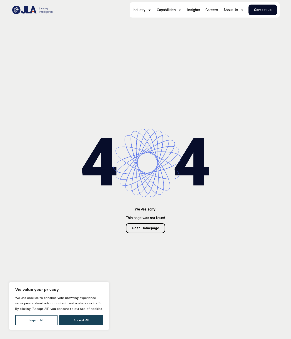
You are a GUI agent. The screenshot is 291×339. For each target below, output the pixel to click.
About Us (233, 10)
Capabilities (169, 10)
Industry (142, 10)
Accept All (81, 320)
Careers (212, 10)
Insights (193, 10)
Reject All (36, 320)
